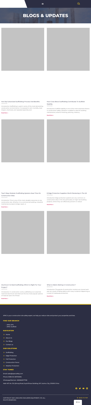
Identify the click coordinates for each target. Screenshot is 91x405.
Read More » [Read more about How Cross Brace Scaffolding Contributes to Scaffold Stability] (50, 115)
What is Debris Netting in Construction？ (61, 285)
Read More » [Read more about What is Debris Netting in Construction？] (50, 296)
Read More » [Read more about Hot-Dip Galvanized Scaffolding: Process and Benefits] (4, 112)
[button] (42, 3)
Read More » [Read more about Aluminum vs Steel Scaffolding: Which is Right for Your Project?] (4, 298)
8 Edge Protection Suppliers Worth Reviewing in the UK (67, 193)
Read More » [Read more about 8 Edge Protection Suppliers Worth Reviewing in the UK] (50, 204)
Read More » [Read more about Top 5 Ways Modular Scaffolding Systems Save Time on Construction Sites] (4, 207)
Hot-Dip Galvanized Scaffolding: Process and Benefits (20, 101)
